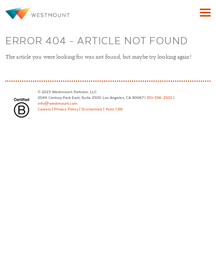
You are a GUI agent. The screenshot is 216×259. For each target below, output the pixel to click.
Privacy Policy (66, 109)
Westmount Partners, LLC (37, 13)
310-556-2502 (159, 97)
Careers (44, 109)
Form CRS (114, 109)
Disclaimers (91, 109)
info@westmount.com (58, 103)
